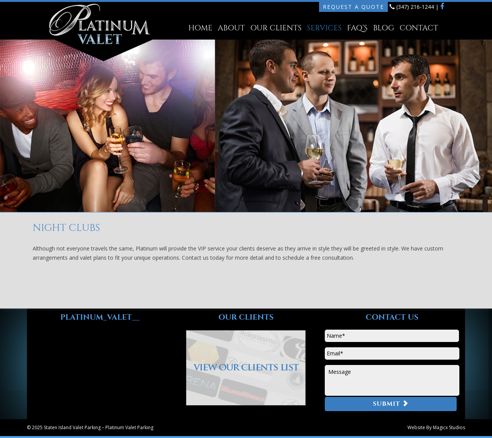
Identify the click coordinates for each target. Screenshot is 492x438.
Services (324, 28)
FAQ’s (357, 28)
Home (200, 28)
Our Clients (275, 28)
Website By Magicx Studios (436, 427)
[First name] (392, 336)
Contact (418, 28)
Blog (383, 28)
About (231, 28)
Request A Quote (353, 6)
